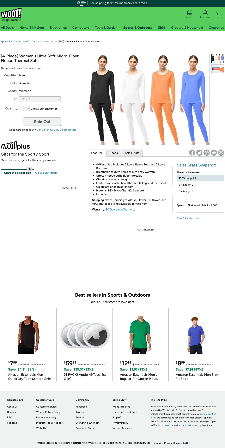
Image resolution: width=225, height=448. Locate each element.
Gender (12, 91)
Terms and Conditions (124, 412)
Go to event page (46, 173)
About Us (12, 406)
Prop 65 (116, 417)
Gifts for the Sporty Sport (39, 41)
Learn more (140, 3)
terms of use (167, 425)
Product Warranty (46, 417)
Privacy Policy (120, 422)
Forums (190, 14)
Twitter (80, 412)
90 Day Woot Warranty (120, 209)
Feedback (12, 422)
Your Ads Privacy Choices (168, 443)
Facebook (81, 406)
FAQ (9, 417)
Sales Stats (132, 153)
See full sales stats (189, 218)
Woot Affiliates (121, 406)
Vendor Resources (123, 428)
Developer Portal (85, 428)
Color (13, 83)
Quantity (11, 108)
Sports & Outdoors (11, 41)
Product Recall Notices (49, 422)
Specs (114, 153)
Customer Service (46, 406)
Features (97, 153)
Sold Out (42, 121)
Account (205, 14)
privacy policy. (186, 425)
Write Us (41, 428)
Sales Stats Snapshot (196, 165)
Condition (10, 75)
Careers (11, 412)
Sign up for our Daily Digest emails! (56, 129)
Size (14, 99)
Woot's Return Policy (48, 412)
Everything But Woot (87, 422)
